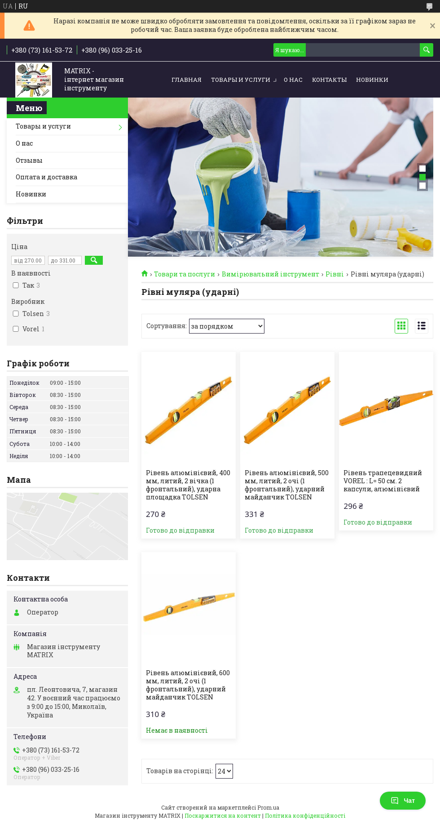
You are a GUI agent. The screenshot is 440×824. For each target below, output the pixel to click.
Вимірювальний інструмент (270, 274)
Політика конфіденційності (305, 815)
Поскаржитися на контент (223, 815)
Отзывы (29, 160)
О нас (293, 80)
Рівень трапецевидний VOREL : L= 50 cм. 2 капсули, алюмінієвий (382, 481)
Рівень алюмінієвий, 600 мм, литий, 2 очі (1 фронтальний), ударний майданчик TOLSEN (188, 685)
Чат (403, 801)
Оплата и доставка (46, 177)
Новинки (372, 80)
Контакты (329, 80)
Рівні (335, 274)
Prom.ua (268, 807)
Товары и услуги (240, 80)
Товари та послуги (184, 274)
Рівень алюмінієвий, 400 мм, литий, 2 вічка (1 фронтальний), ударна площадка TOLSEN (188, 485)
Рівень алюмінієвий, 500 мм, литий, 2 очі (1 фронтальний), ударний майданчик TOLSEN (287, 485)
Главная (187, 80)
